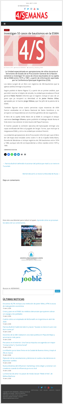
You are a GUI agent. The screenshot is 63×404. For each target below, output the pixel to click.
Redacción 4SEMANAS (20, 67)
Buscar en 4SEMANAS (11, 288)
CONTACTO (51, 390)
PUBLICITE (58, 390)
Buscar (57, 291)
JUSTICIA (7, 30)
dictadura (37, 67)
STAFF (41, 390)
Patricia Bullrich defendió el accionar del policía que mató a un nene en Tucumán (31, 164)
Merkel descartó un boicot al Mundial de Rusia (41, 174)
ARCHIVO (45, 390)
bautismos (31, 67)
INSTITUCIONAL (34, 390)
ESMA (41, 67)
